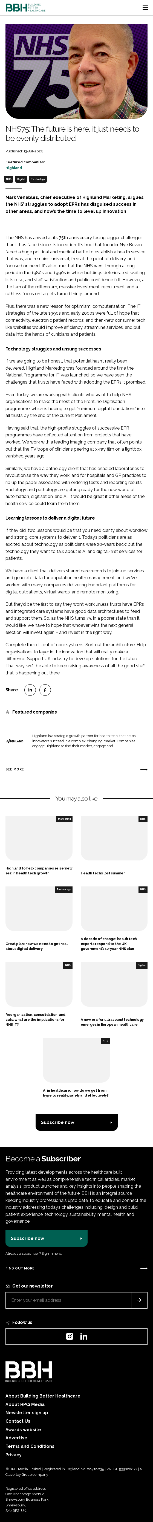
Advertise (16, 1437)
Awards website (23, 1429)
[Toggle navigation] (145, 8)
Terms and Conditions (29, 1446)
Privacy (13, 1454)
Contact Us (17, 1421)
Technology (38, 179)
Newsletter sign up (26, 1412)
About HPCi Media (25, 1404)
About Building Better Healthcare (42, 1396)
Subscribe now (57, 1122)
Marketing (64, 818)
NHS (8, 179)
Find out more (19, 1268)
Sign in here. (52, 1253)
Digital (21, 179)
